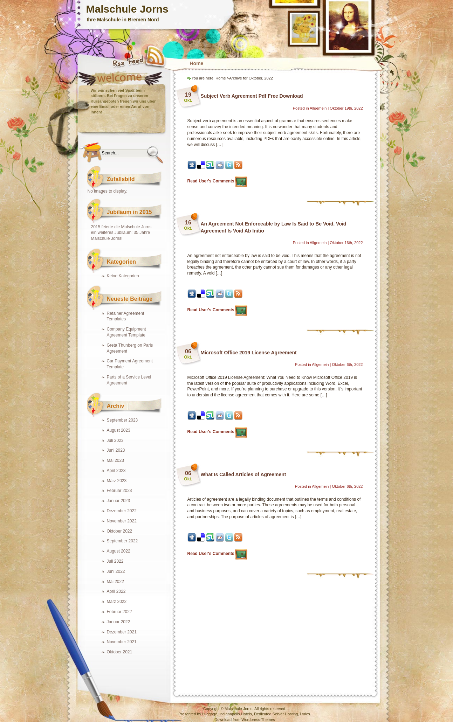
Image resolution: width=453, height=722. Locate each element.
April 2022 (116, 591)
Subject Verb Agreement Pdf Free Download (252, 96)
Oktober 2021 (119, 652)
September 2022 (122, 541)
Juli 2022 (115, 561)
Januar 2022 (118, 621)
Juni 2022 (116, 571)
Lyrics (305, 714)
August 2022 (118, 551)
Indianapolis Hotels (235, 714)
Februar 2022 (119, 611)
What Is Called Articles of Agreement (243, 474)
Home (197, 63)
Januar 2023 (118, 500)
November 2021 (122, 641)
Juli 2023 (115, 440)
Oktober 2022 (119, 531)
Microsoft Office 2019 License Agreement (249, 352)
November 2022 (122, 521)
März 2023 (117, 480)
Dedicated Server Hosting (276, 714)
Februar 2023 (119, 490)
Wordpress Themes (258, 719)
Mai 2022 (115, 581)
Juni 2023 (116, 450)
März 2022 (117, 601)
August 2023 (118, 430)
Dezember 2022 (122, 510)
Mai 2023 (115, 460)
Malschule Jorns (127, 9)
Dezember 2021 (122, 632)
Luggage (209, 714)
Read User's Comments (215, 181)
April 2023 (116, 470)
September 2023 (122, 420)
